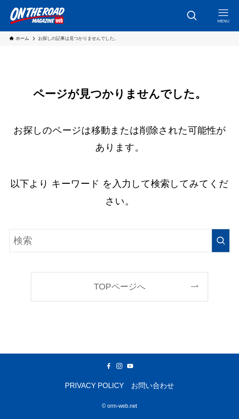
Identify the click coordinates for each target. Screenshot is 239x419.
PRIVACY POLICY (94, 385)
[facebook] (109, 366)
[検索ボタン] (192, 15)
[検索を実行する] (221, 241)
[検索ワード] (119, 241)
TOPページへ (119, 286)
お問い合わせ (152, 385)
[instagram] (119, 366)
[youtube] (130, 366)
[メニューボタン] (223, 15)
